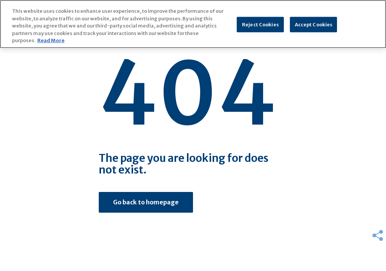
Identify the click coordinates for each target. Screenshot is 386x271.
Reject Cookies (260, 24)
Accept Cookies (314, 24)
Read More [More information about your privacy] (50, 40)
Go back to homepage (146, 202)
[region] (193, 24)
